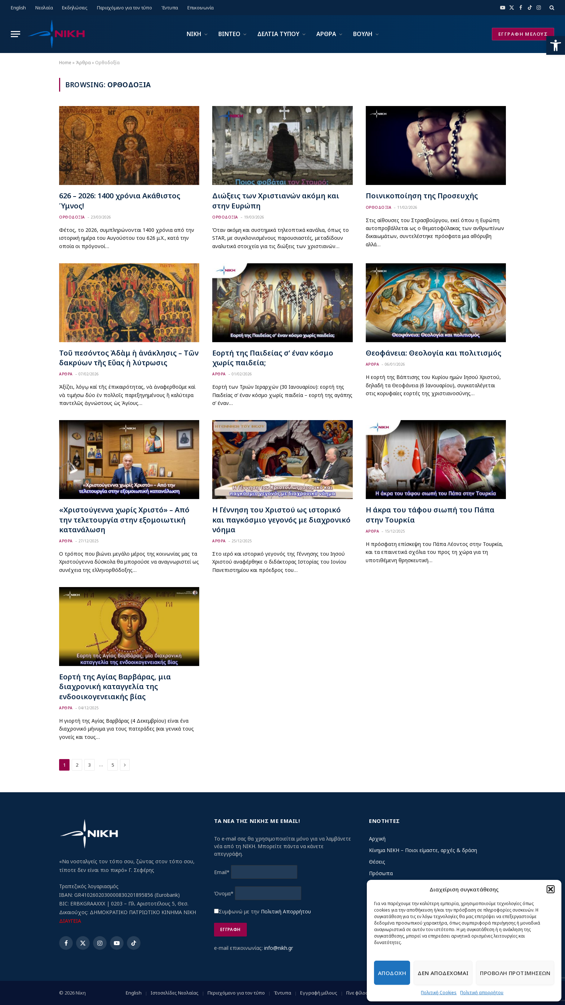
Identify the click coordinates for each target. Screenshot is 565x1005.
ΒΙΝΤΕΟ (229, 34)
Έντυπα (169, 7)
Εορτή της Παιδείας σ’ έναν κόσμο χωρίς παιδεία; (272, 357)
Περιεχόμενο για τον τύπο (124, 7)
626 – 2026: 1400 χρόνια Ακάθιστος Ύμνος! (119, 200)
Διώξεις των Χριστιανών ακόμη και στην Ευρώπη (275, 200)
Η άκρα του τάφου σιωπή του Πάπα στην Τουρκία (430, 514)
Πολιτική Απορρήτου (286, 911)
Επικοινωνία (200, 7)
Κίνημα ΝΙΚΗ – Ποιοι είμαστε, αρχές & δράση (423, 850)
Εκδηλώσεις (74, 7)
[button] (555, 45)
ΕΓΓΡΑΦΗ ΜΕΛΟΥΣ (523, 34)
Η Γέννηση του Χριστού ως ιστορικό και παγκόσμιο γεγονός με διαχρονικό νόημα (281, 519)
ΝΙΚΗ (194, 34)
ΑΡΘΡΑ (326, 34)
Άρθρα (83, 62)
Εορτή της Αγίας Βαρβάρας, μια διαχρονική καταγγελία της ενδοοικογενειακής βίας (115, 686)
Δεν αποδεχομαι (443, 973)
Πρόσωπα (381, 873)
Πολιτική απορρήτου (481, 992)
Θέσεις (377, 861)
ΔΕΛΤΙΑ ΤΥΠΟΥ (278, 34)
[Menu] (15, 34)
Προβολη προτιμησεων (515, 973)
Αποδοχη (392, 973)
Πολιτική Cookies (439, 992)
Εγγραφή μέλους (318, 992)
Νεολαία (44, 7)
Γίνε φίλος (357, 992)
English (18, 7)
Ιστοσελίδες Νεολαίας (175, 992)
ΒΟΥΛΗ (363, 34)
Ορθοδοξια (72, 217)
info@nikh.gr (278, 947)
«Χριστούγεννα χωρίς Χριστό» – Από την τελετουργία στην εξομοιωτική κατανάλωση (124, 519)
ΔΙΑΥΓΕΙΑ (70, 920)
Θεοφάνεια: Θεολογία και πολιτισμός (433, 353)
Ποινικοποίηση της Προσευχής (422, 195)
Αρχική (377, 838)
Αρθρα (66, 373)
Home (65, 62)
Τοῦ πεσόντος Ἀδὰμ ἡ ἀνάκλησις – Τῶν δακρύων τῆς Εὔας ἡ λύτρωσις (129, 357)
